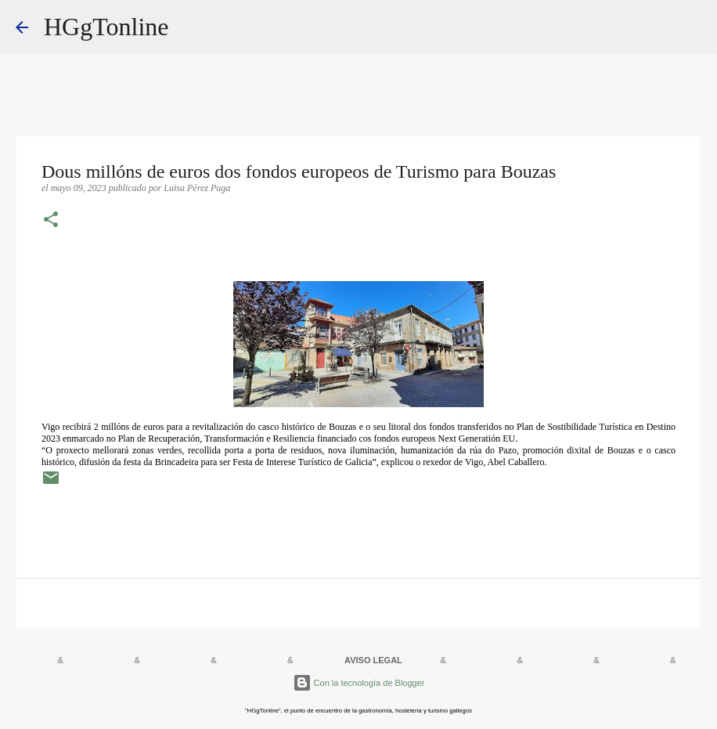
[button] (50, 221)
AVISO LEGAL (373, 660)
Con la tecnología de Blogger (359, 682)
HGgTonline (106, 27)
